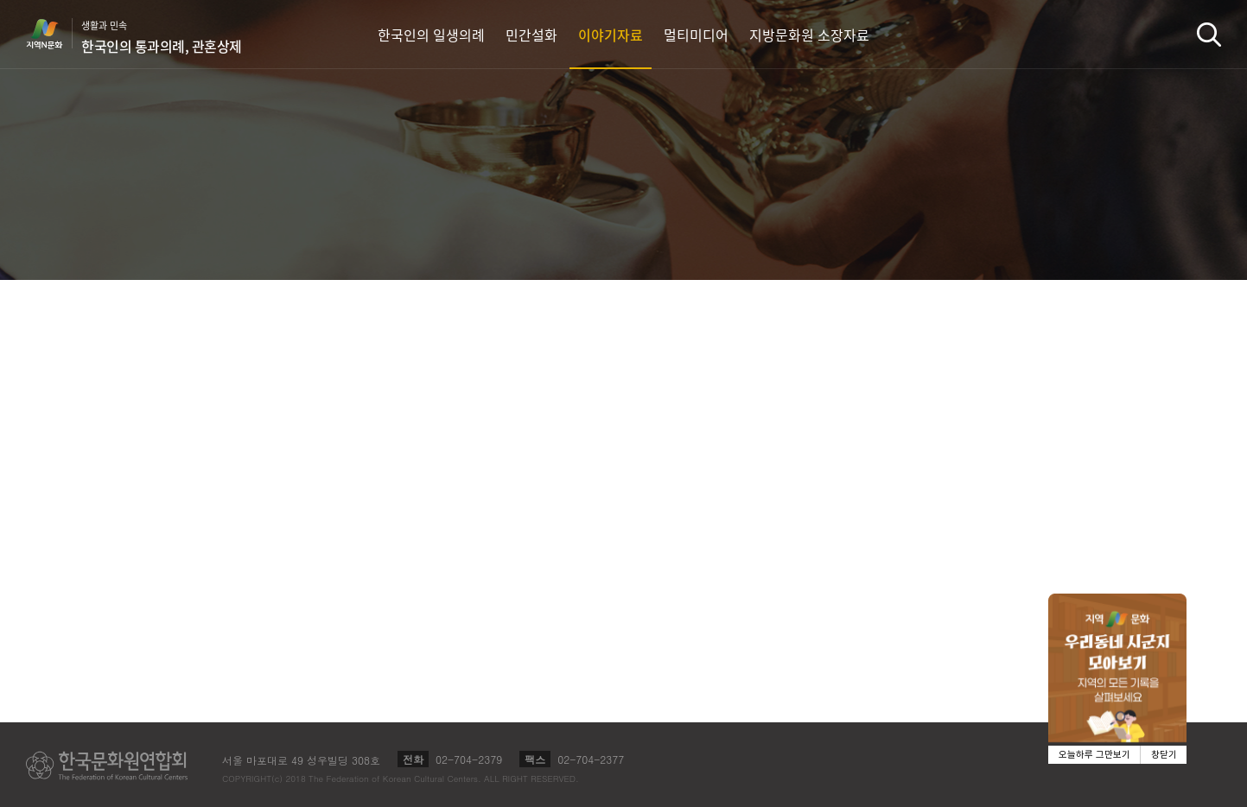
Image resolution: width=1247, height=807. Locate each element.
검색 (1209, 34)
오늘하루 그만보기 (1094, 754)
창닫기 (1164, 754)
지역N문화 (53, 33)
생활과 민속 (161, 37)
